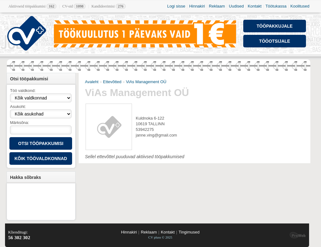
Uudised (236, 6)
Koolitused (299, 6)
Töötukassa (276, 6)
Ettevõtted (112, 81)
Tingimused (189, 232)
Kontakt (254, 6)
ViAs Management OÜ (146, 81)
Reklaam (217, 6)
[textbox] (40, 130)
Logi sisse (176, 6)
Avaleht (91, 81)
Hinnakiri (197, 6)
